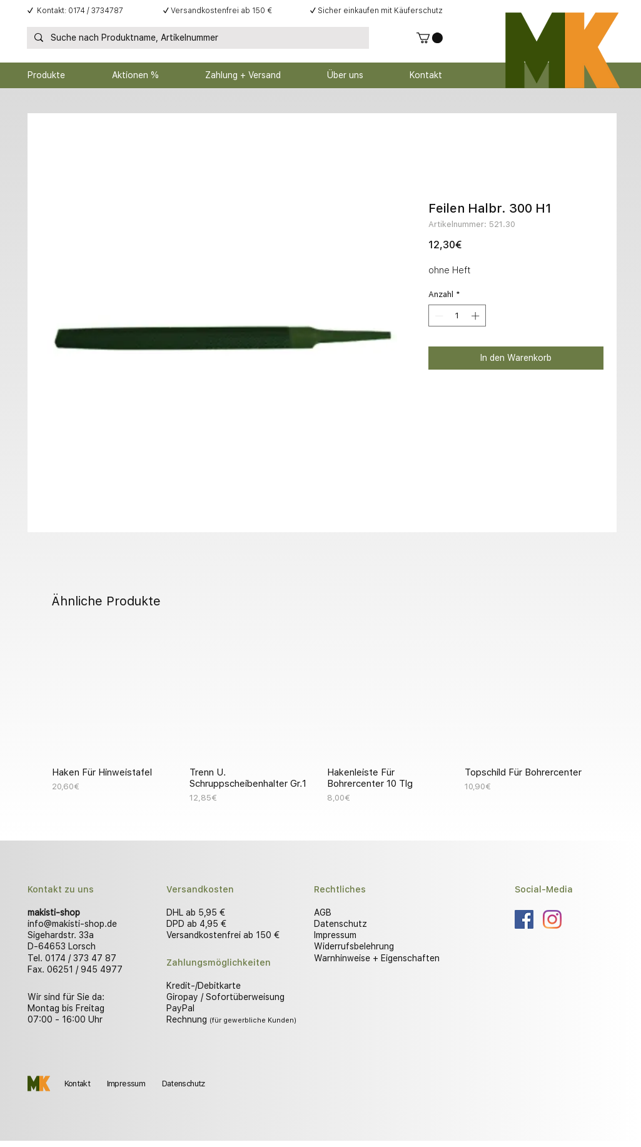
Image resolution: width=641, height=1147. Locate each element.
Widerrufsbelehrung (354, 946)
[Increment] (476, 315)
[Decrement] (437, 315)
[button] (429, 38)
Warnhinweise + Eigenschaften (377, 958)
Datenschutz (340, 924)
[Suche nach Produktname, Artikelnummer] (197, 38)
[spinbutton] (457, 315)
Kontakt (77, 1083)
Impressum (335, 935)
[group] (320, 718)
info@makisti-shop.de (72, 924)
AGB (322, 912)
